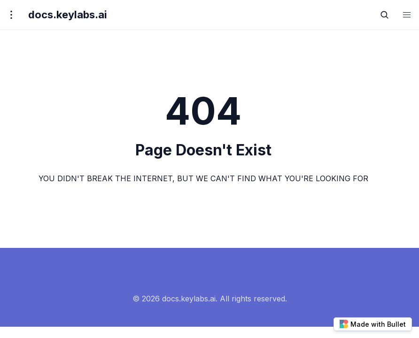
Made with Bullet (373, 324)
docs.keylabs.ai (67, 14)
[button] (407, 15)
